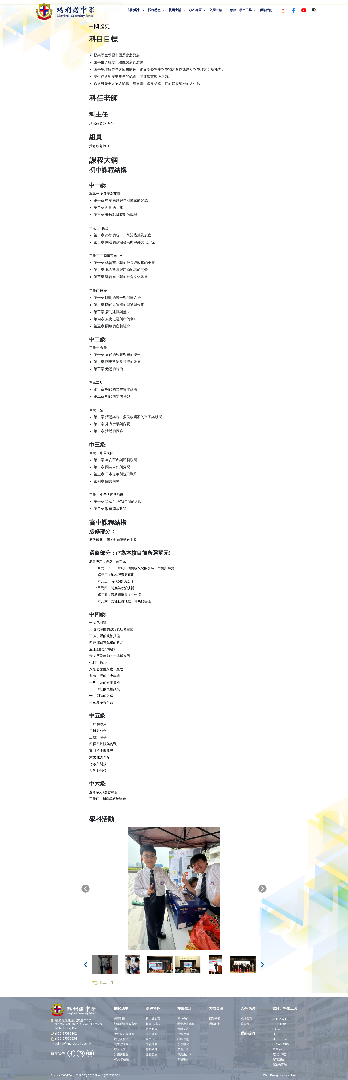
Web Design (271, 1075)
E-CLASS (277, 1029)
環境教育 (183, 1059)
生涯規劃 (183, 1034)
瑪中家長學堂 (186, 1024)
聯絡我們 (266, 10)
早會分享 (183, 1049)
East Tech (290, 1075)
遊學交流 (183, 1029)
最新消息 (120, 1019)
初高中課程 (153, 1024)
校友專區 (195, 10)
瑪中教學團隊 (122, 1044)
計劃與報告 (121, 1054)
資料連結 (278, 1059)
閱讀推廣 (151, 1044)
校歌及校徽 (121, 1039)
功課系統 (278, 1049)
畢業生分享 (184, 1054)
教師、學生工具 (241, 10)
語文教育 (151, 1029)
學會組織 (183, 1044)
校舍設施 (120, 1049)
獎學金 (245, 1024)
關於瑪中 (134, 10)
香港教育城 (279, 1064)
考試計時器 (279, 1054)
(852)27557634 (66, 1038)
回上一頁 (102, 983)
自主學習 (151, 1039)
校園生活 (175, 10)
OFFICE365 (279, 1024)
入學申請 (216, 10)
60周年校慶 (121, 1059)
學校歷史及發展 (124, 1034)
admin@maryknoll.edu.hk (73, 1043)
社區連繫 (183, 1039)
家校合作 (183, 1019)
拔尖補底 (151, 1034)
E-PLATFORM (280, 1044)
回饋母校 (215, 1019)
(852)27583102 (66, 1033)
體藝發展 (151, 1054)
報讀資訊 (246, 1019)
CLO (275, 1034)
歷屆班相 (215, 1024)
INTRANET (279, 1019)
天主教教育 (153, 1019)
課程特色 (154, 10)
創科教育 (151, 1049)
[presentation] (85, 889)
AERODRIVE (280, 1039)
